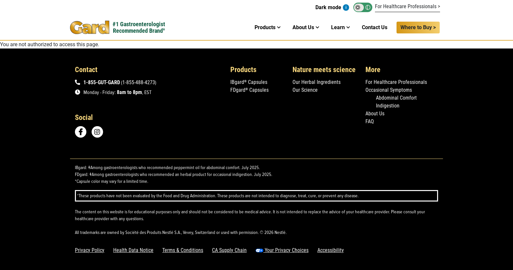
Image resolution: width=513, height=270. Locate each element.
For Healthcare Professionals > (407, 6)
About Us (374, 113)
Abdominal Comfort (396, 98)
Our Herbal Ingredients (316, 82)
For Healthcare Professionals (396, 82)
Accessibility (330, 250)
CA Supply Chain (229, 250)
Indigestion (387, 106)
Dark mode (328, 7)
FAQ (369, 121)
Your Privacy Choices (282, 250)
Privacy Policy (89, 250)
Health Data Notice (133, 250)
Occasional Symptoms (388, 90)
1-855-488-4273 (138, 82)
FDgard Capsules (249, 90)
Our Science (305, 90)
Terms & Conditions (182, 250)
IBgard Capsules (248, 82)
